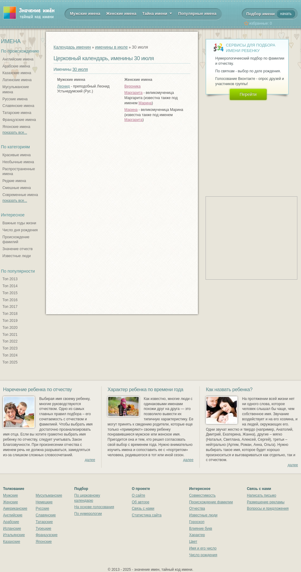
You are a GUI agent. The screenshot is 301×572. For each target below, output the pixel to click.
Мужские (10, 495)
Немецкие (44, 502)
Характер (197, 535)
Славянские (46, 515)
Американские (15, 508)
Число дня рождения (20, 230)
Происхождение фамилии (211, 502)
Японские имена (16, 127)
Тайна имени (157, 13)
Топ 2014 (10, 286)
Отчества (197, 508)
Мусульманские (49, 495)
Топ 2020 (10, 328)
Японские (44, 541)
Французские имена (19, 120)
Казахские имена (16, 73)
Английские (12, 515)
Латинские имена (17, 80)
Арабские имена (16, 66)
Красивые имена (16, 155)
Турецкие (43, 528)
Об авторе (140, 502)
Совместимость (202, 495)
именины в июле (111, 47)
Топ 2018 (10, 314)
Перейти (248, 94)
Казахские (11, 541)
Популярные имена (197, 13)
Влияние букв (200, 528)
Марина (145, 103)
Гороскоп (196, 522)
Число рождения (203, 555)
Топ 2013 (10, 279)
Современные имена (20, 195)
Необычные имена (18, 162)
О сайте (138, 495)
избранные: (260, 23)
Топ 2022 (10, 341)
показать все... (14, 132)
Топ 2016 (10, 300)
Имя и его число (202, 548)
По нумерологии (88, 514)
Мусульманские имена (15, 89)
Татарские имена (16, 113)
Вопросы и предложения (268, 508)
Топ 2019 (10, 321)
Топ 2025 (10, 362)
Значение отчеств (17, 249)
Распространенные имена (18, 171)
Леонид (63, 86)
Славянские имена (18, 106)
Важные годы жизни (19, 223)
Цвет (193, 541)
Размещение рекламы (266, 502)
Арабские (11, 522)
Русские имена (15, 99)
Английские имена (17, 59)
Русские (42, 508)
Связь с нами (143, 508)
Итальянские (14, 535)
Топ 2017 (10, 307)
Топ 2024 (10, 355)
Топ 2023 (10, 348)
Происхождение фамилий (15, 239)
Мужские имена (85, 13)
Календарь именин (72, 47)
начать (286, 14)
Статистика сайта (146, 515)
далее (90, 460)
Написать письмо (261, 495)
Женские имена (121, 13)
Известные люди (16, 256)
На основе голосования (94, 507)
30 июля (80, 69)
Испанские (12, 528)
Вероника (132, 86)
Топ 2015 (10, 293)
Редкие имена (14, 181)
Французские (46, 535)
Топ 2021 (10, 335)
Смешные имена (16, 188)
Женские (10, 502)
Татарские (44, 522)
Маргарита (133, 93)
